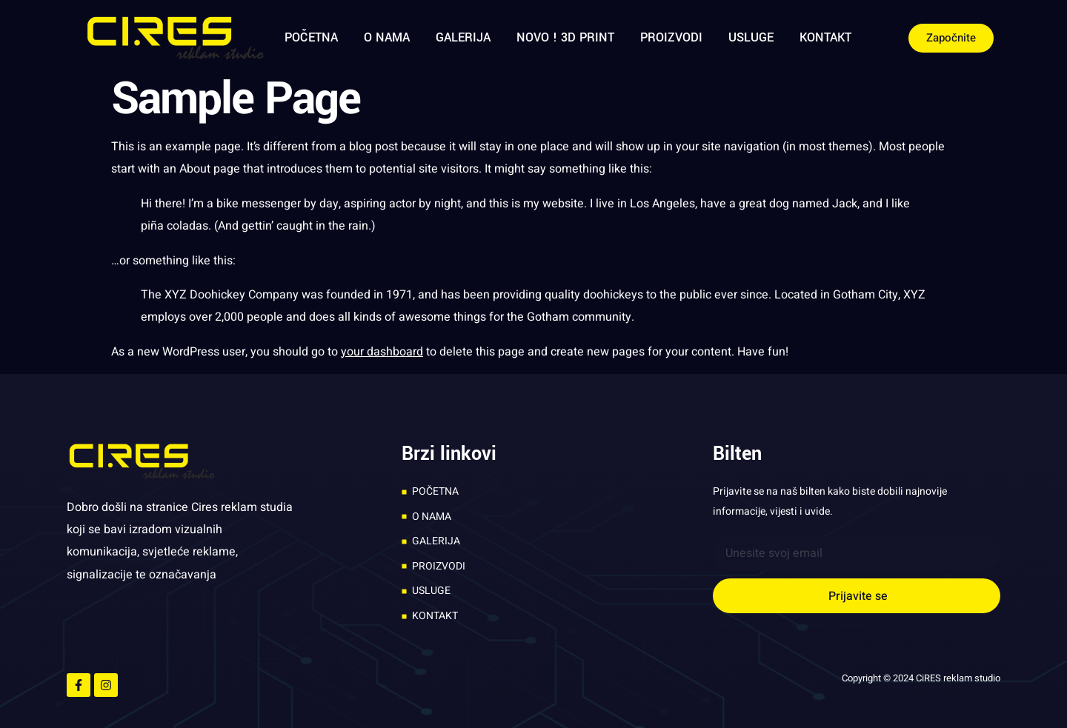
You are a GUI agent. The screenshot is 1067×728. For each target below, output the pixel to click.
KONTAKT (825, 37)
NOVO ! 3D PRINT (565, 37)
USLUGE (751, 37)
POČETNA (311, 37)
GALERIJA (463, 37)
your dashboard (382, 352)
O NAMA (387, 37)
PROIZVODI (671, 37)
